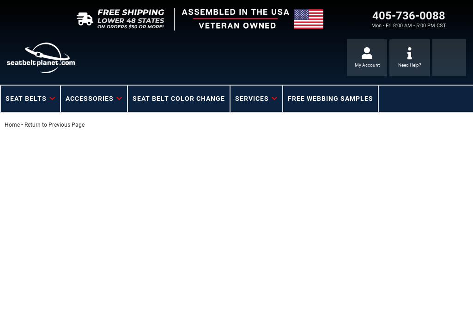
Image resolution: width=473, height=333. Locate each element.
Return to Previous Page (54, 125)
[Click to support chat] (409, 57)
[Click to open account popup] (367, 57)
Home (12, 125)
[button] (30, 99)
